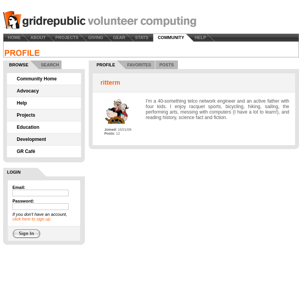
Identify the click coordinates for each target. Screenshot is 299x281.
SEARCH (50, 64)
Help (22, 103)
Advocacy (28, 91)
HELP (200, 37)
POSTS (166, 64)
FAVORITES (139, 64)
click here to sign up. (31, 219)
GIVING (95, 37)
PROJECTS (66, 37)
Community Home (37, 79)
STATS (141, 37)
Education (28, 127)
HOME (14, 37)
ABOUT (38, 37)
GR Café (26, 151)
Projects (26, 115)
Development (31, 139)
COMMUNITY (171, 37)
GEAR (119, 37)
